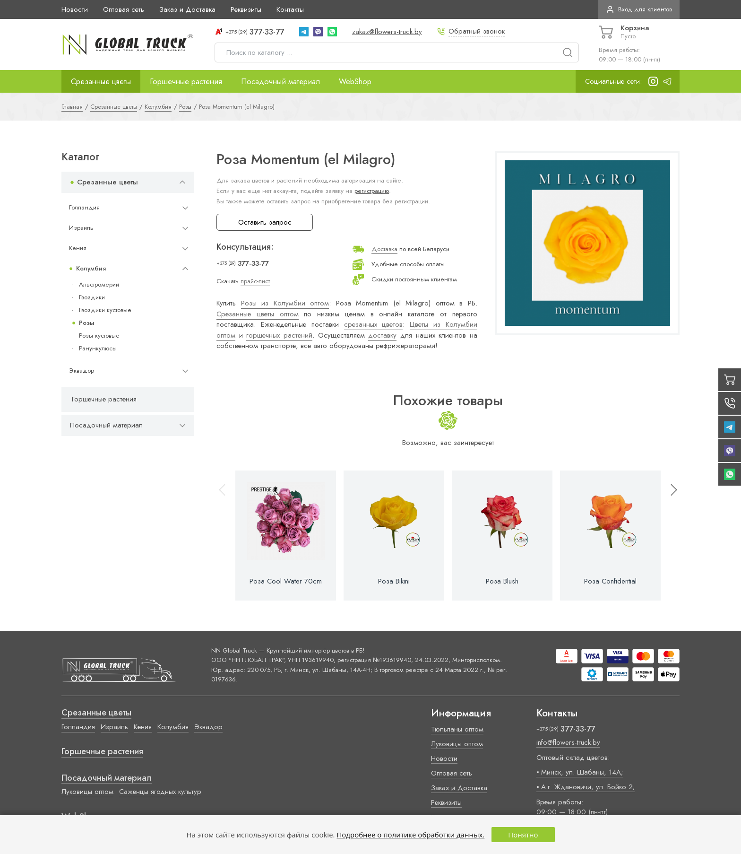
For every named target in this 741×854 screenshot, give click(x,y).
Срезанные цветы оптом (257, 314)
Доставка (384, 248)
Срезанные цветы (101, 81)
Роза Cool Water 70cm (286, 581)
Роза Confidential (610, 581)
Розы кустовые (99, 335)
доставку (382, 335)
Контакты (290, 9)
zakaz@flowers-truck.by (387, 31)
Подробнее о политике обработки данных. (410, 834)
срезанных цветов (373, 324)
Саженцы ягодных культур (160, 791)
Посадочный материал (280, 81)
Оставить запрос (265, 222)
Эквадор (81, 370)
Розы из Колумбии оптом (285, 303)
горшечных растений (279, 335)
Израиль (81, 227)
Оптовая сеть (123, 9)
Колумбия (91, 268)
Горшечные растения (186, 81)
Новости (74, 9)
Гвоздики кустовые (105, 309)
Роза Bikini (394, 581)
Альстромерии (99, 284)
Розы (86, 322)
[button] (670, 536)
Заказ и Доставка (187, 9)
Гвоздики (92, 297)
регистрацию (371, 190)
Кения (77, 248)
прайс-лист (255, 281)
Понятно (523, 834)
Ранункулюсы (98, 348)
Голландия (84, 207)
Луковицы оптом (87, 791)
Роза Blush (502, 581)
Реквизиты (246, 9)
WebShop (355, 81)
